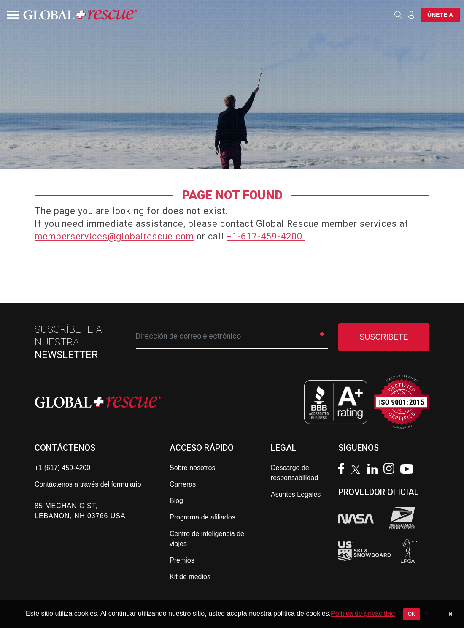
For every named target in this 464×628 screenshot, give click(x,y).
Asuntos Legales (296, 494)
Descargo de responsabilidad (294, 472)
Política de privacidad (363, 613)
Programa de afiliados (202, 517)
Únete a (440, 14)
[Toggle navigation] (10, 14)
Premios (182, 560)
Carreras (183, 484)
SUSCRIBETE (383, 337)
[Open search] (398, 15)
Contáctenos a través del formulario (88, 484)
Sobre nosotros (193, 467)
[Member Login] (411, 14)
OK (411, 614)
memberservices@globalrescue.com (114, 236)
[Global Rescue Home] (80, 15)
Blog (176, 500)
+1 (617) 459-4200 (62, 467)
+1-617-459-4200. (266, 236)
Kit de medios (190, 576)
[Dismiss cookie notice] (450, 614)
